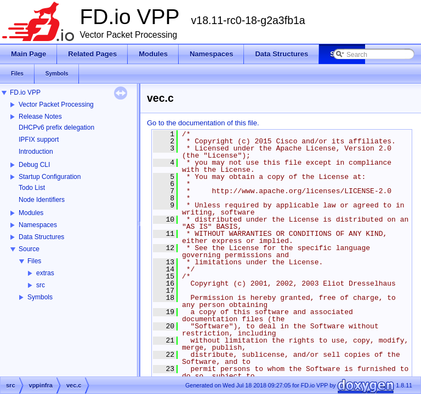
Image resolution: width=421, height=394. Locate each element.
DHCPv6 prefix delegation (56, 127)
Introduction (36, 151)
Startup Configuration (50, 177)
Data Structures (41, 237)
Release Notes (40, 116)
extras (45, 273)
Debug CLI (34, 165)
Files (34, 261)
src (40, 285)
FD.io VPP (25, 92)
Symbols (40, 297)
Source (29, 249)
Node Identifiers (42, 200)
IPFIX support (39, 139)
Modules (31, 213)
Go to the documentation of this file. (203, 123)
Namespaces (38, 225)
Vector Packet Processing (56, 104)
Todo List (32, 188)
